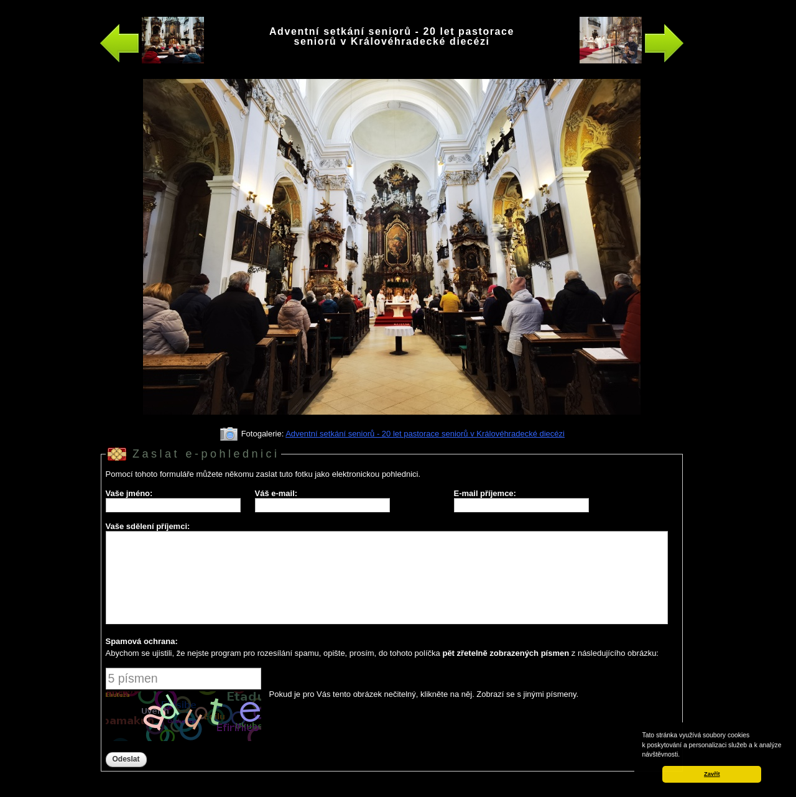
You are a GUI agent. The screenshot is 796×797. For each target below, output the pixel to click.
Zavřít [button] (712, 774)
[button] (683, 755)
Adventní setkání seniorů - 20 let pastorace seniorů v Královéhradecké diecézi (425, 433)
